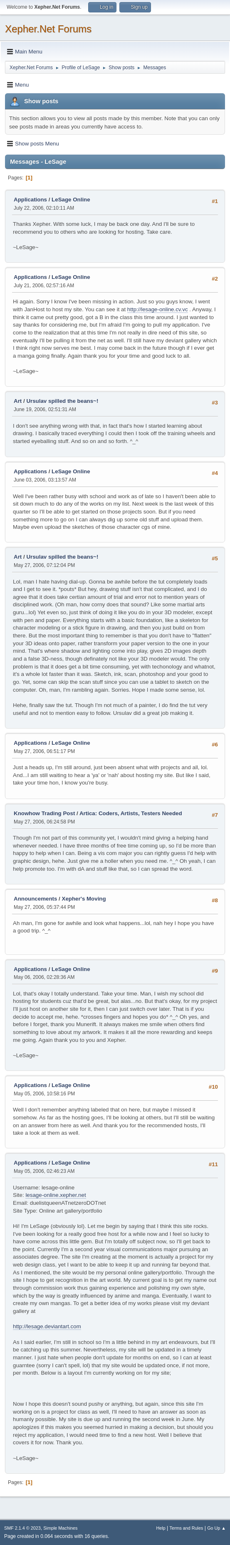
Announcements (35, 899)
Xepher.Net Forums (48, 28)
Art (18, 401)
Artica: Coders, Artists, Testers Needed (130, 813)
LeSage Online (71, 199)
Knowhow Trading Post (44, 813)
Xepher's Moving (84, 899)
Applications (30, 199)
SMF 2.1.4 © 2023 (22, 1528)
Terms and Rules (186, 1528)
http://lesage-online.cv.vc (157, 309)
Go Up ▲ (216, 1528)
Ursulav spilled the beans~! (62, 401)
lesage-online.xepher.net (55, 1195)
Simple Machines (60, 1528)
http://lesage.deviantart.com (47, 1326)
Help (161, 1528)
